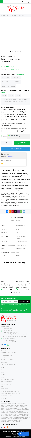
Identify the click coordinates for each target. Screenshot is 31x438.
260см (11, 95)
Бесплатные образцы (7, 379)
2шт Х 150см (5, 78)
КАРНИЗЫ (4, 362)
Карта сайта (4, 389)
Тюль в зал (17, 200)
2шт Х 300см (16, 82)
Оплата (3, 377)
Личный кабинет (6, 384)
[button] (10, 51)
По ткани (24, 196)
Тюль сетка (4, 203)
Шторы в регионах (6, 381)
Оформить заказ (16, 149)
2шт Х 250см (5, 82)
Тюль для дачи (22, 197)
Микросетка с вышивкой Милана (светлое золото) (23, 282)
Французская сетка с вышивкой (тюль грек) (12, 199)
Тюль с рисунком (19, 203)
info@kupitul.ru (7, 328)
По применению (17, 196)
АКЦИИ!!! (3, 350)
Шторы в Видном (23, 194)
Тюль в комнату (10, 200)
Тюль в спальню (14, 202)
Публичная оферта (6, 396)
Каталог (3, 372)
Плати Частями (5, 398)
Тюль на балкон (14, 197)
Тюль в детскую (25, 200)
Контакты (3, 370)
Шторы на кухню (5, 197)
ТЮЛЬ (12, 194)
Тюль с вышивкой (5, 202)
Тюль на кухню (11, 203)
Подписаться (24, 301)
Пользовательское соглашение (10, 391)
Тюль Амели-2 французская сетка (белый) (6, 282)
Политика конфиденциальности (14, 305)
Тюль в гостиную (23, 202)
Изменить (10, 156)
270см (18, 95)
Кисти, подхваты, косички (8, 364)
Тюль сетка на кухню (13, 205)
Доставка (3, 374)
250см (4, 95)
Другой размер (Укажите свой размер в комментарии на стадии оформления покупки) (15, 101)
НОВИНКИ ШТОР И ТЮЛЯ (21, 193)
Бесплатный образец (8, 86)
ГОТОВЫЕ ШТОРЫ (5, 194)
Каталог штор (10, 193)
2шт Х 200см (16, 78)
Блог (2, 386)
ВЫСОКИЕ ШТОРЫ (7, 360)
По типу (16, 194)
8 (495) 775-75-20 (8, 324)
